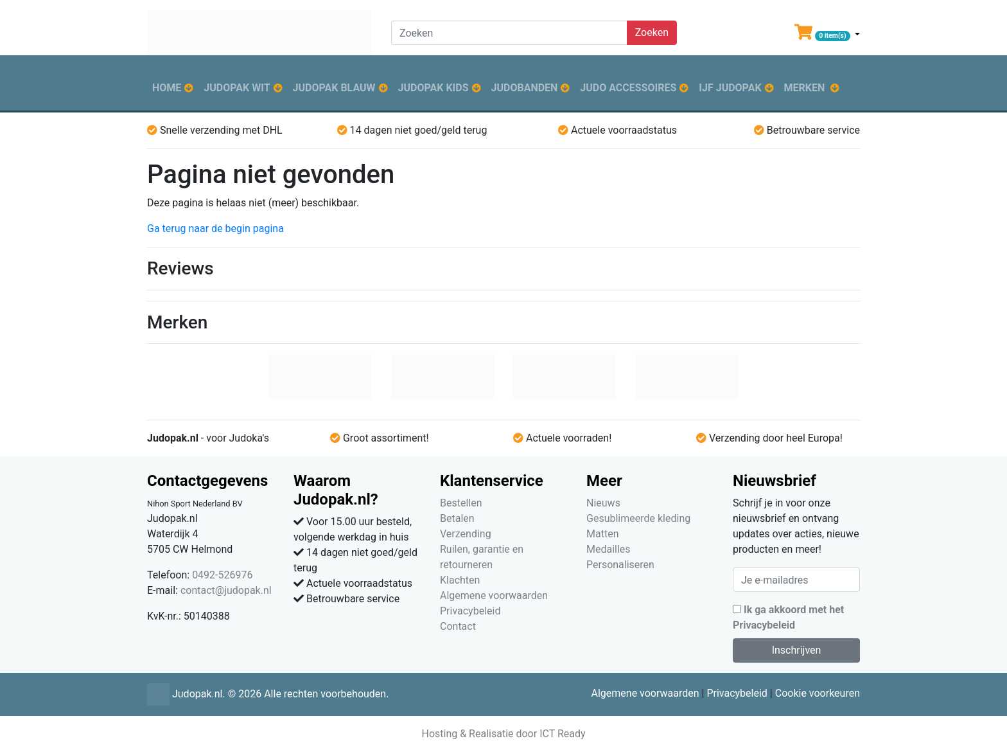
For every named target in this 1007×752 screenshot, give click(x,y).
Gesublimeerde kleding (638, 518)
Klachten (460, 580)
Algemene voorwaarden (494, 595)
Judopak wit (237, 88)
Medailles (608, 549)
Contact (458, 626)
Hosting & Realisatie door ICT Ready (503, 734)
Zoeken (652, 32)
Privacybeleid (470, 611)
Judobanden (524, 88)
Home (166, 88)
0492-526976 (222, 575)
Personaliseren (620, 565)
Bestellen (461, 503)
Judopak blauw (334, 88)
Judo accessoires (628, 88)
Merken (804, 88)
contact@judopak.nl (226, 590)
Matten (602, 534)
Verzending (465, 534)
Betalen (457, 518)
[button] (827, 35)
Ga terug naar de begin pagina (215, 228)
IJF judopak (730, 88)
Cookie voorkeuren (817, 693)
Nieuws (603, 503)
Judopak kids (433, 88)
